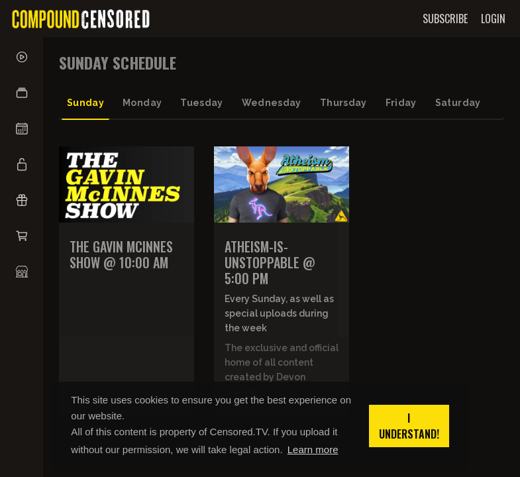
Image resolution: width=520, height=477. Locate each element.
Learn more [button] (312, 449)
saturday (458, 102)
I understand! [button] (409, 426)
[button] (21, 92)
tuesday (201, 102)
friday (401, 102)
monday (142, 102)
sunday (85, 102)
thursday (343, 102)
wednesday (271, 102)
